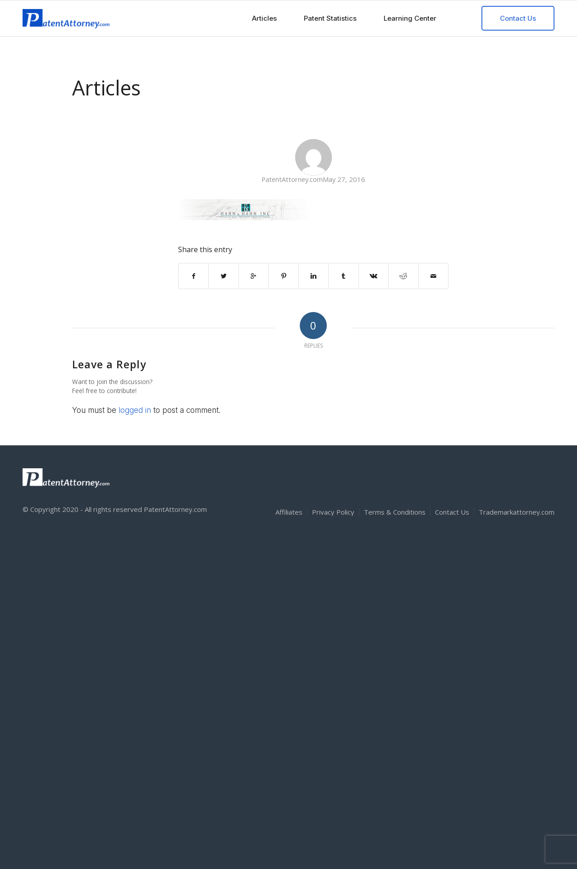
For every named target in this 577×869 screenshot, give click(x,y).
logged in (135, 410)
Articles (106, 87)
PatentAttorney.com (292, 179)
